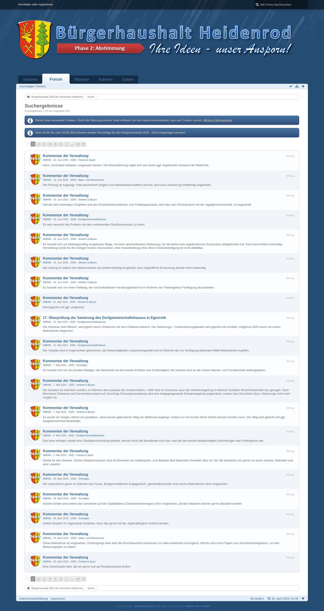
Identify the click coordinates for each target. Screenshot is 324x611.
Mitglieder (81, 79)
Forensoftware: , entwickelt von (162, 606)
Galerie (127, 79)
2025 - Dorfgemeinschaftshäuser (88, 322)
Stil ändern (257, 598)
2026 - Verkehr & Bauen (83, 199)
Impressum (58, 598)
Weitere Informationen (217, 120)
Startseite (30, 79)
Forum (56, 79)
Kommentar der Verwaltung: (66, 156)
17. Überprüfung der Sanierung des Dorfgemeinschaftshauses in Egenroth (104, 318)
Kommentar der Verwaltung (65, 298)
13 (77, 144)
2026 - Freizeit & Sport (82, 160)
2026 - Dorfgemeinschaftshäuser (88, 219)
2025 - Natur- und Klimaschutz (87, 538)
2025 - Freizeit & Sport (81, 455)
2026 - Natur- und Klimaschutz (87, 180)
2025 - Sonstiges (78, 365)
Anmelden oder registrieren (35, 4)
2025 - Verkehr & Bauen (83, 302)
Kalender (106, 79)
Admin (47, 159)
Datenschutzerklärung (33, 598)
